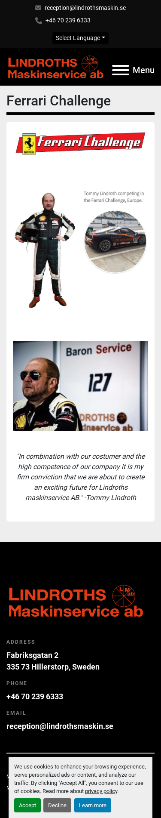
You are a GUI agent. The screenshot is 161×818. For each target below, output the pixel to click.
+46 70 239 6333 (68, 20)
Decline (57, 805)
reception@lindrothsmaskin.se (85, 7)
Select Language (78, 37)
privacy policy (101, 791)
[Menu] (120, 70)
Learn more (92, 805)
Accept (27, 805)
